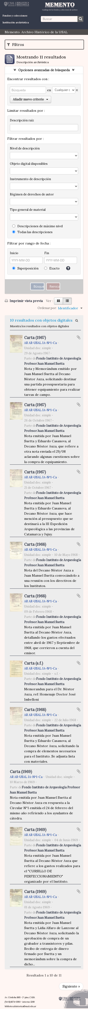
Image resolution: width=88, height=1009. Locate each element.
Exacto (52, 268)
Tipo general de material (28, 210)
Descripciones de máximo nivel (37, 226)
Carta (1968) (35, 544)
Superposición (25, 268)
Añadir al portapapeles (78, 337)
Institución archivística (16, 22)
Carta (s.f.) (33, 663)
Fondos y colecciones (15, 15)
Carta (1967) (35, 337)
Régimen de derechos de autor (32, 194)
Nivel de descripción (25, 148)
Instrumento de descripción (30, 179)
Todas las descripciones (32, 232)
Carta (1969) (21, 771)
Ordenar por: (47, 308)
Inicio (14, 253)
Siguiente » (71, 986)
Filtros (15, 44)
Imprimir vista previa (24, 301)
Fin (46, 253)
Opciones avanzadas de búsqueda (44, 70)
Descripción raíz (22, 120)
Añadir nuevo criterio (30, 99)
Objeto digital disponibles (29, 164)
